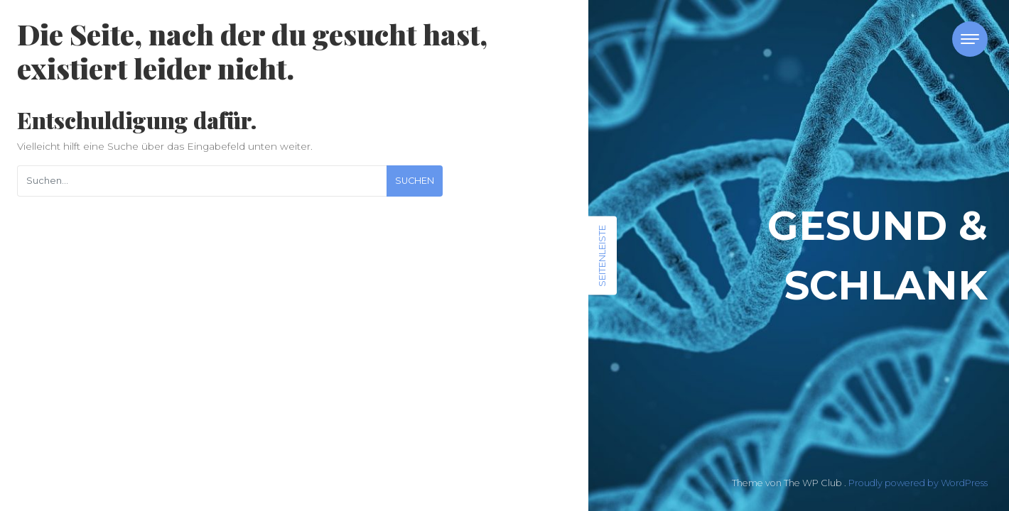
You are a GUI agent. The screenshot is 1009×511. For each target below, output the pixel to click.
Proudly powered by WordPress (918, 483)
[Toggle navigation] (970, 39)
